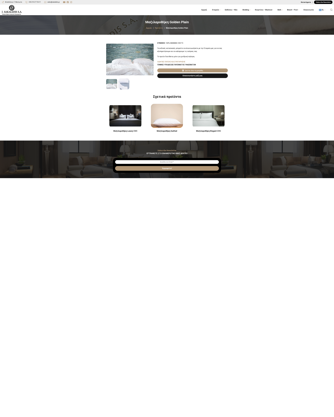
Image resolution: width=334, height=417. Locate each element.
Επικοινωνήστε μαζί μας (192, 76)
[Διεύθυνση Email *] (167, 162)
